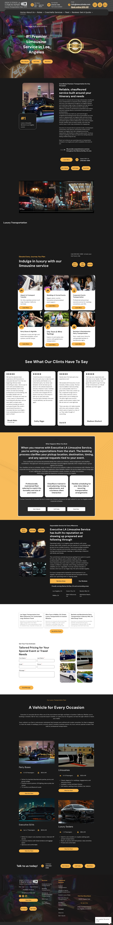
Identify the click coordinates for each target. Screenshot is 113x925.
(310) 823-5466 (78, 269)
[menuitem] (23, 12)
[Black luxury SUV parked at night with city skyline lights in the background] (101, 236)
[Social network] (26, 896)
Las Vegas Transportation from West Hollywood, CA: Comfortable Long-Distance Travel (31, 616)
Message (21, 670)
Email (20, 664)
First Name (22, 658)
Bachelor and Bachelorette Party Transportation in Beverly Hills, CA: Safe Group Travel (82, 616)
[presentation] (30, 681)
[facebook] (20, 896)
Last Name (40, 658)
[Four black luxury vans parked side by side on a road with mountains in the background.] (65, 236)
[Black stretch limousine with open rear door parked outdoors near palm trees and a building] (71, 656)
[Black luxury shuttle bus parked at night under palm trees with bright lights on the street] (83, 236)
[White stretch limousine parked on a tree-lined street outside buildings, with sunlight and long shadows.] (76, 673)
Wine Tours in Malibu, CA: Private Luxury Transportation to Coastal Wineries (56, 616)
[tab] (61, 590)
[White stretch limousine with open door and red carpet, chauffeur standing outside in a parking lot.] (90, 659)
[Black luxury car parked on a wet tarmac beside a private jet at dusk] (30, 236)
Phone (39, 664)
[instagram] (23, 896)
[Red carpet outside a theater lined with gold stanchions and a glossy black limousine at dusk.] (12, 236)
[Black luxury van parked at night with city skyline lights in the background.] (47, 236)
